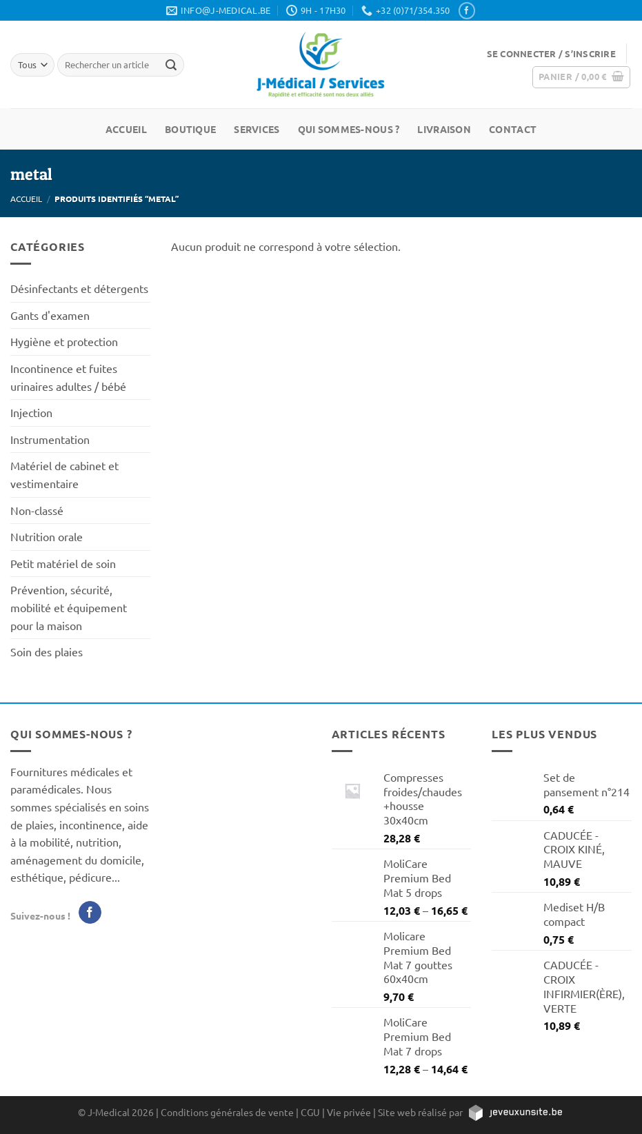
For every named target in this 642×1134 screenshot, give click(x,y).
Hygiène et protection (64, 341)
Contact (512, 129)
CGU (310, 1112)
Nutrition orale (46, 536)
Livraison (444, 129)
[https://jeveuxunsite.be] (515, 1112)
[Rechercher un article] (171, 65)
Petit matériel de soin (63, 563)
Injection (31, 412)
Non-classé (36, 510)
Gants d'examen (50, 315)
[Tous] (32, 64)
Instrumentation (50, 439)
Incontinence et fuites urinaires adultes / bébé (68, 377)
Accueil (126, 129)
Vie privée (349, 1112)
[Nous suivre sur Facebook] (467, 10)
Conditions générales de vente (227, 1112)
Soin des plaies (46, 651)
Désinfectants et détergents (79, 288)
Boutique (190, 129)
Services (256, 129)
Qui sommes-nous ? (349, 129)
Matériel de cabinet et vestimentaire (64, 474)
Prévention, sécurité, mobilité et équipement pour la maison (68, 607)
